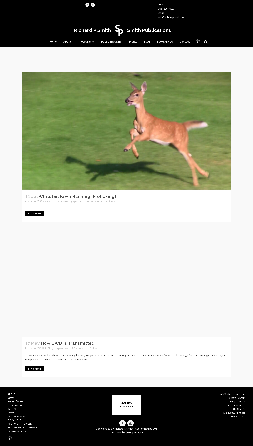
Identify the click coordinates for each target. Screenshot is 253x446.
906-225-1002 (166, 8)
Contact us (15, 405)
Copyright (15, 420)
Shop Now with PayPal (126, 404)
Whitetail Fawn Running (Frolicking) (77, 196)
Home (11, 412)
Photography (16, 416)
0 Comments (94, 201)
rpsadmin (78, 201)
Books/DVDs (15, 401)
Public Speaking (18, 431)
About (12, 394)
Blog (50, 348)
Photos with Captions (22, 427)
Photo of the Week (58, 201)
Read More (35, 213)
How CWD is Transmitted (67, 343)
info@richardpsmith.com (172, 17)
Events (12, 409)
